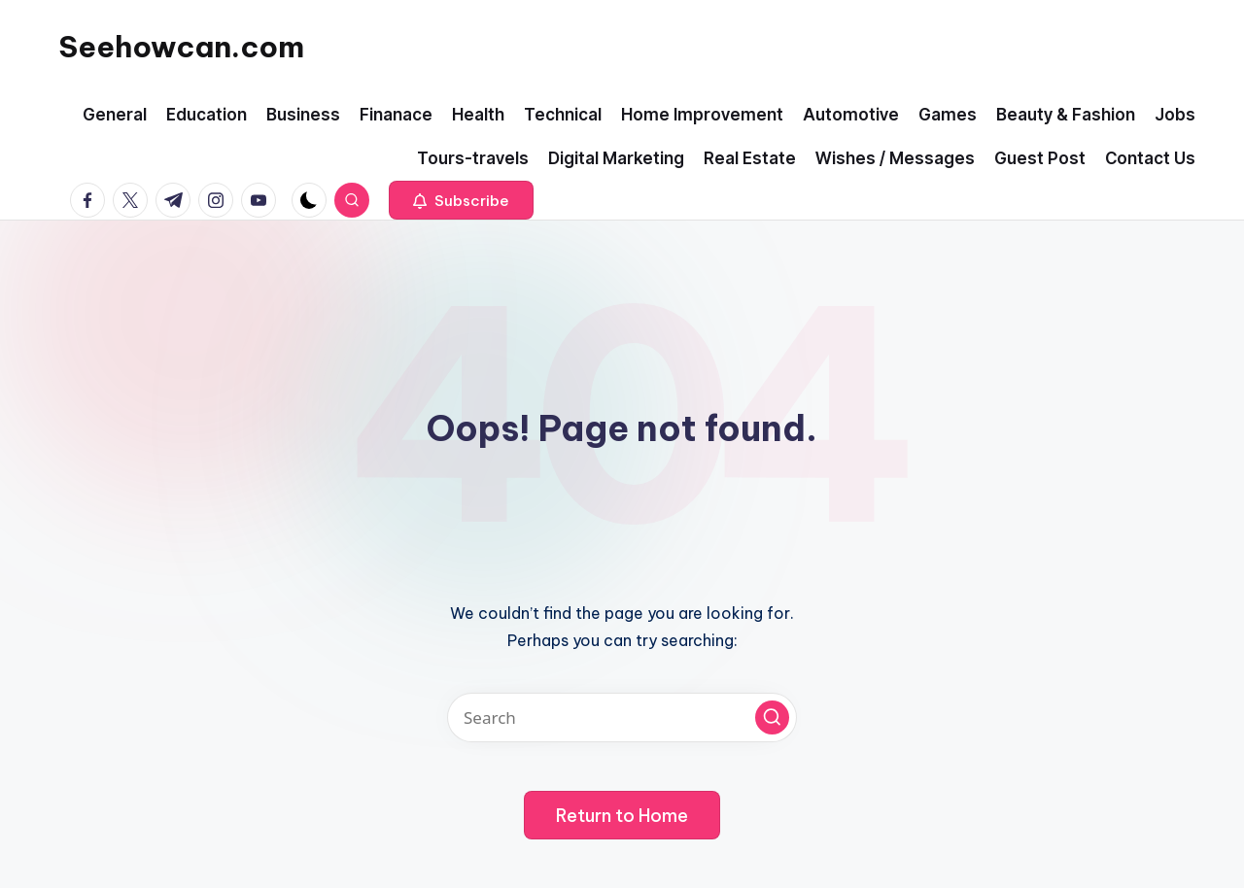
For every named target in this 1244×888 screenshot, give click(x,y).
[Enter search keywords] (622, 717)
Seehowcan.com (181, 46)
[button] (461, 200)
